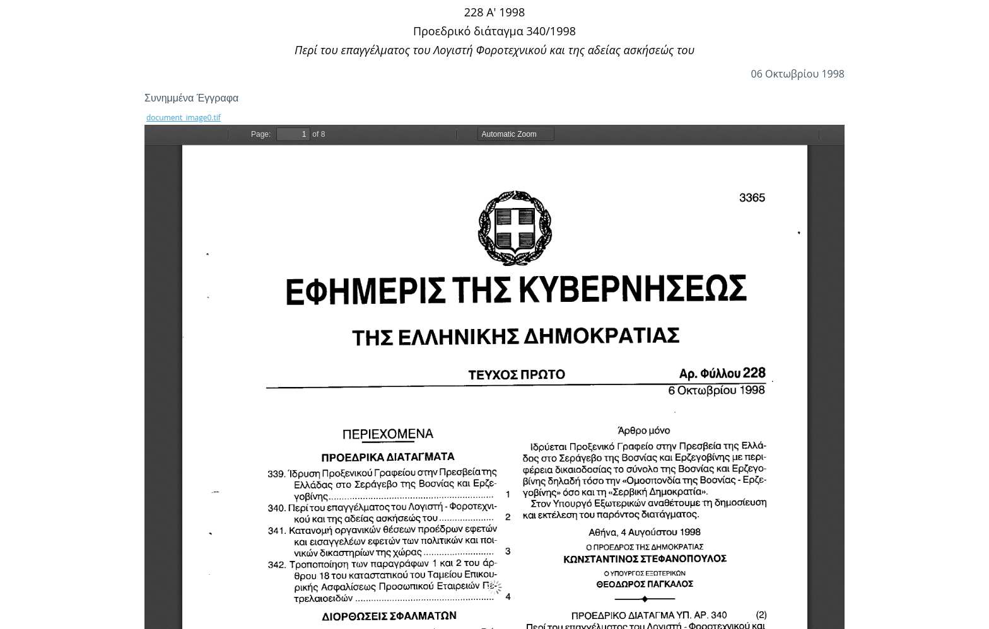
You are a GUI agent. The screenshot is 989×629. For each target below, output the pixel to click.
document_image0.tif (183, 117)
